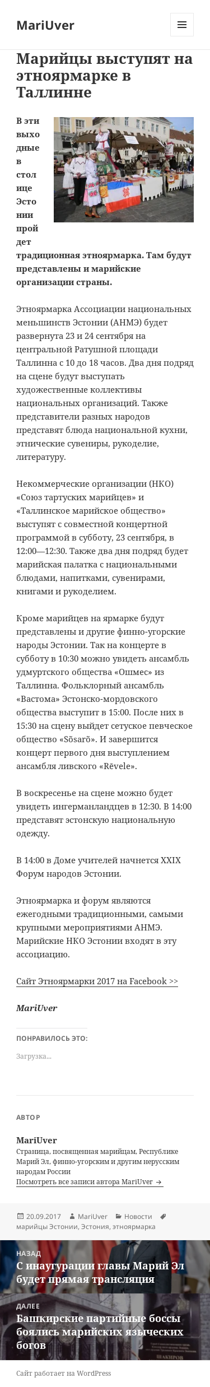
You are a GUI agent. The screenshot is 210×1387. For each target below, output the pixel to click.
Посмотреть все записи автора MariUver (85, 1181)
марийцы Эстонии (47, 1226)
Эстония (95, 1226)
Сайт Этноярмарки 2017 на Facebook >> (97, 980)
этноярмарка (134, 1226)
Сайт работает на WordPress (63, 1373)
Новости (138, 1216)
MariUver (45, 24)
